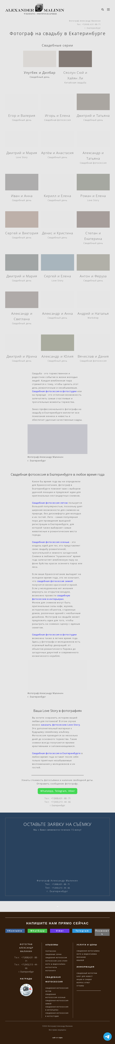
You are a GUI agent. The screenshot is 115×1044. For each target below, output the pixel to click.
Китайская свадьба (75, 82)
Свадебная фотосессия (57, 120)
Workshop (93, 317)
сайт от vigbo (57, 1037)
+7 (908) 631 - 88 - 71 (61, 798)
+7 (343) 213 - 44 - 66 (61, 801)
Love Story (22, 157)
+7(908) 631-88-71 (91, 24)
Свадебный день (40, 77)
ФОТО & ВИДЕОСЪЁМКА (87, 954)
